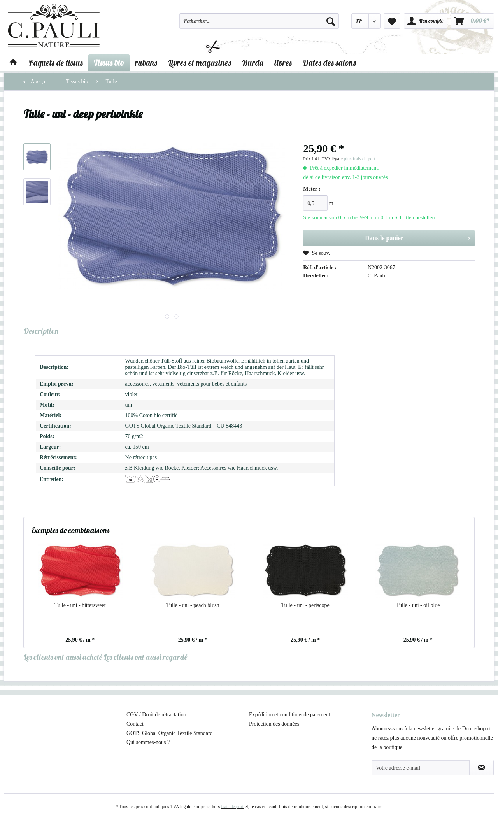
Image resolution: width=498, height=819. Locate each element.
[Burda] (253, 62)
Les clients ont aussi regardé (145, 657)
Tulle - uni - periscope (305, 605)
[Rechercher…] (259, 21)
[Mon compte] (425, 21)
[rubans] (146, 62)
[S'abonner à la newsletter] (481, 767)
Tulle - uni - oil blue (418, 605)
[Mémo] (392, 21)
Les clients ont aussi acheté (62, 657)
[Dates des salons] (329, 62)
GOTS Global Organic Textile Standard (169, 733)
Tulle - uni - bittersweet (80, 605)
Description (40, 331)
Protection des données (274, 724)
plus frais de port (359, 158)
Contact (135, 724)
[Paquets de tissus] (55, 62)
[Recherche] (331, 21)
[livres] (283, 62)
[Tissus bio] (109, 62)
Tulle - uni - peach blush (192, 605)
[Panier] (472, 21)
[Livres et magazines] (200, 62)
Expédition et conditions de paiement (289, 714)
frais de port (232, 806)
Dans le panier (417, 236)
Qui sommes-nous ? (148, 742)
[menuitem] (259, 24)
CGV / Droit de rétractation (156, 714)
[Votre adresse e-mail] (421, 767)
